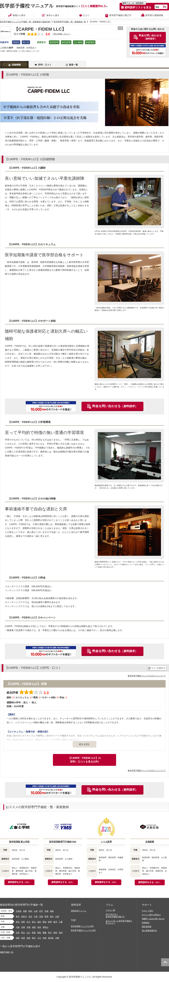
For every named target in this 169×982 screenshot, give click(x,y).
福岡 (18, 938)
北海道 (18, 911)
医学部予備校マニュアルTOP (83, 930)
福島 (52, 911)
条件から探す (53, 15)
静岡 (50, 922)
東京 (18, 916)
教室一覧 (73, 64)
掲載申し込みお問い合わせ (153, 919)
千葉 (36, 916)
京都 (28, 927)
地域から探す (19, 15)
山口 (28, 933)
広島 (18, 933)
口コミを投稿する (159, 668)
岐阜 (55, 922)
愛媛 (44, 933)
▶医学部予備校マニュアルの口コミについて (147, 676)
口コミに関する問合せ (151, 915)
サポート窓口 (147, 911)
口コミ (86, 15)
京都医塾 (149, 841)
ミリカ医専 (106, 841)
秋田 (30, 911)
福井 (39, 922)
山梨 (57, 916)
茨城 (41, 916)
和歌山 (45, 927)
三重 (61, 922)
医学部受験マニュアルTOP (82, 926)
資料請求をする (19, 882)
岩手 (41, 911)
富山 (34, 922)
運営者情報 (146, 927)
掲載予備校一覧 (6, 952)
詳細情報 (16, 64)
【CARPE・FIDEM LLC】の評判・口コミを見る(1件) (84, 760)
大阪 (18, 927)
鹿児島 (51, 938)
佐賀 (23, 938)
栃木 (52, 916)
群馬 (46, 916)
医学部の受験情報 (154, 15)
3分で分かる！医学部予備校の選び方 (115, 915)
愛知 (44, 922)
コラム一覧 (110, 910)
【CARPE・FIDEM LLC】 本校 (27, 683)
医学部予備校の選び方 (120, 15)
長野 (23, 922)
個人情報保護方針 (149, 930)
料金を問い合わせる (115, 406)
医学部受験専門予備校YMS (62, 841)
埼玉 (30, 916)
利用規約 (145, 923)
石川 (28, 922)
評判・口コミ (44, 64)
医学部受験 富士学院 (19, 841)
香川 (50, 933)
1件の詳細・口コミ (61, 34)
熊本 (34, 938)
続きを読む (84, 744)
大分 (39, 938)
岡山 (23, 933)
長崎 (28, 938)
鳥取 (39, 933)
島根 (34, 933)
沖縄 (57, 938)
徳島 (55, 933)
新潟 (18, 922)
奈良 (39, 927)
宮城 (46, 911)
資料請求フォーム (78, 911)
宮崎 (44, 938)
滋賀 (34, 927)
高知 (61, 933)
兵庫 (23, 927)
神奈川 (24, 916)
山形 (36, 911)
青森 (25, 911)
